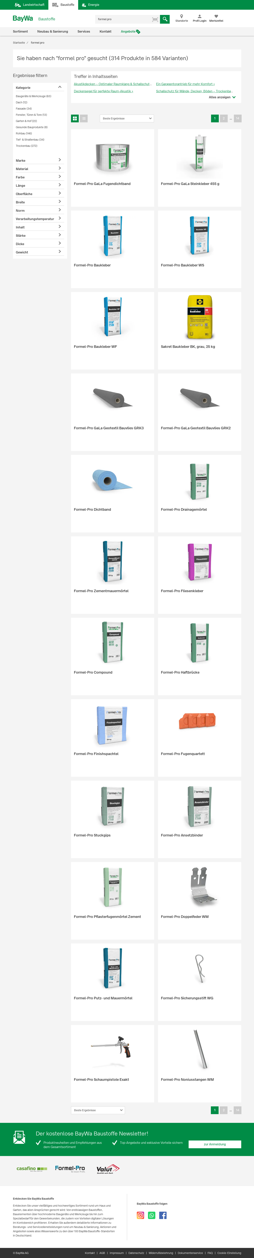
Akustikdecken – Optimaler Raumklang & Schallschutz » (113, 84)
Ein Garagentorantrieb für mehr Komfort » (185, 84)
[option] (32, 1169)
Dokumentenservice (190, 1253)
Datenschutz (136, 1253)
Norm (20, 211)
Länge (20, 186)
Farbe (20, 177)
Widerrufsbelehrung (161, 1253)
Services (84, 31)
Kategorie (23, 88)
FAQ (210, 1253)
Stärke (21, 236)
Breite (20, 202)
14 (237, 118)
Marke (20, 161)
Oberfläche (24, 194)
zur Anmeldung (215, 1144)
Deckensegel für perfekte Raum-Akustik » (103, 91)
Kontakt (105, 31)
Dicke (20, 244)
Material (22, 169)
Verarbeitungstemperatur (35, 219)
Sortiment (20, 31)
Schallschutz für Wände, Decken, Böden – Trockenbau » (195, 91)
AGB (102, 1253)
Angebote (128, 31)
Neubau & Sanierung (52, 31)
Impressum (117, 1253)
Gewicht (22, 252)
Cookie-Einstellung (229, 1253)
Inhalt (20, 227)
